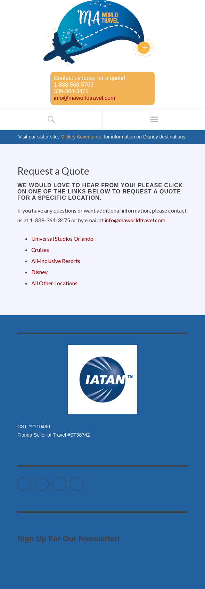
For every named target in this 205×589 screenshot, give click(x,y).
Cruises (40, 249)
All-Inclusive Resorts (55, 260)
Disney (39, 272)
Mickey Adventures (80, 137)
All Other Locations (54, 283)
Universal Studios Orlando (62, 238)
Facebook (48, 481)
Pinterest (83, 481)
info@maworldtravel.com (84, 98)
